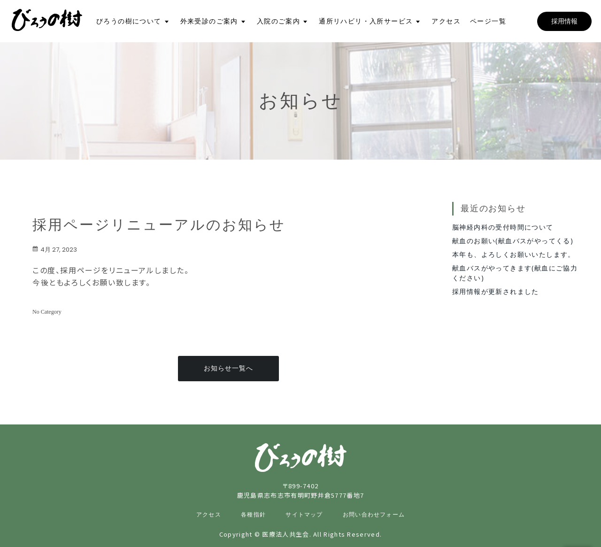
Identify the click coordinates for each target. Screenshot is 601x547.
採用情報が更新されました (495, 291)
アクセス (446, 21)
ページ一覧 (488, 21)
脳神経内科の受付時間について (503, 227)
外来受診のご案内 (209, 21)
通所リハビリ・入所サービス (366, 21)
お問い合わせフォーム (374, 514)
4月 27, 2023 (54, 249)
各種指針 (253, 514)
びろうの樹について (129, 21)
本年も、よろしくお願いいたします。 (513, 254)
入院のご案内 (278, 21)
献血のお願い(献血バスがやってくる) (512, 240)
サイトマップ (304, 514)
